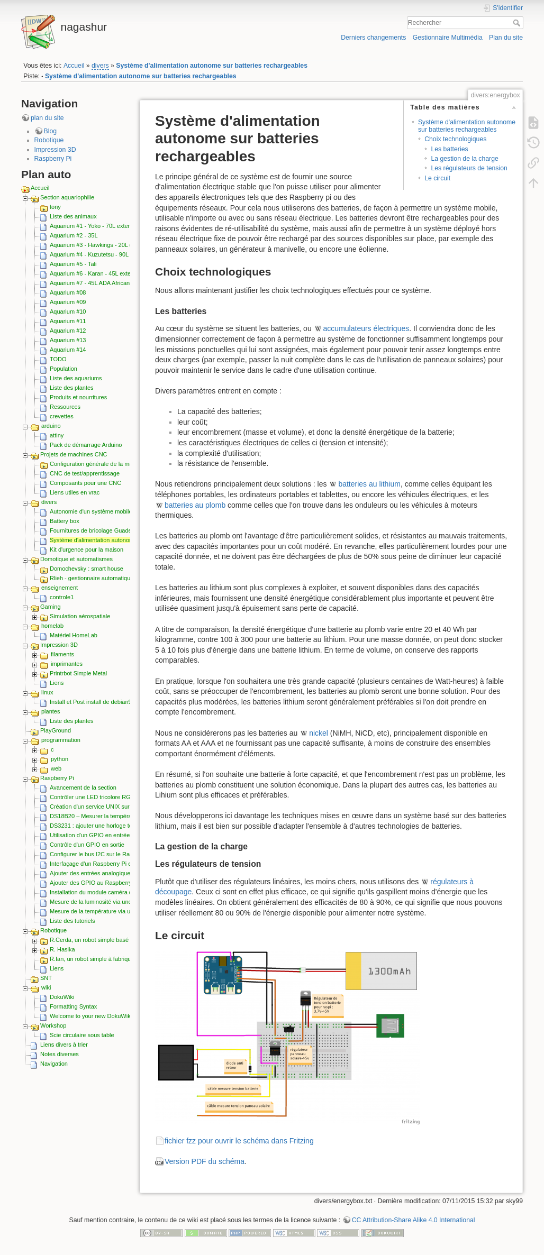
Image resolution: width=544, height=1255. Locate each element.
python (59, 759)
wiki (46, 987)
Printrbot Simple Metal (78, 673)
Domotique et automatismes (76, 559)
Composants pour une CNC (85, 483)
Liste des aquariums (76, 378)
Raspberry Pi (53, 158)
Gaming (50, 606)
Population (63, 368)
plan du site (47, 118)
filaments (62, 654)
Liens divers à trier (64, 1044)
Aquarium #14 (68, 349)
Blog (50, 131)
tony (55, 207)
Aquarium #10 (68, 311)
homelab (52, 625)
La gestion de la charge (464, 158)
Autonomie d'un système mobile (91, 511)
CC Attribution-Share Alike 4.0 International (413, 1220)
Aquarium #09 (68, 302)
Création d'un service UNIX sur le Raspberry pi (110, 806)
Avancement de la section (83, 787)
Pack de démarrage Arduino (86, 445)
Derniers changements (373, 37)
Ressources (65, 407)
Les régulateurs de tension (469, 168)
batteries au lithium (369, 484)
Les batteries (449, 149)
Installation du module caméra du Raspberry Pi (110, 892)
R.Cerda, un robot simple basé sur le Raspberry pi (114, 940)
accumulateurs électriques (366, 328)
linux (47, 692)
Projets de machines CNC (73, 454)
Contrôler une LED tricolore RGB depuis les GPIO (114, 797)
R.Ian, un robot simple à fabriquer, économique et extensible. (128, 959)
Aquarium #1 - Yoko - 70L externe (93, 226)
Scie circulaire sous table (82, 1035)
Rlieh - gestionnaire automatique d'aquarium (107, 578)
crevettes (62, 416)
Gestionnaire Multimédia (448, 37)
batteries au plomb (195, 505)
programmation (60, 740)
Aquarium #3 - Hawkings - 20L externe (99, 245)
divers (100, 65)
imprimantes (67, 664)
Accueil (74, 65)
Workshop (53, 1025)
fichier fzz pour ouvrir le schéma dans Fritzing (239, 1141)
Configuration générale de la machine (98, 464)
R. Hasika (62, 949)
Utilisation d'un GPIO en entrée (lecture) (101, 835)
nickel (318, 733)
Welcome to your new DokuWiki (91, 1016)
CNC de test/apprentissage (85, 473)
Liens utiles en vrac (74, 492)
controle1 (62, 597)
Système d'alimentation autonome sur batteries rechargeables (211, 65)
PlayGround (55, 730)
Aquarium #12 (68, 330)
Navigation (54, 1063)
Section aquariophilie (67, 197)
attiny (57, 435)
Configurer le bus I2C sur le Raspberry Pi (103, 854)
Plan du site (506, 37)
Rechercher (518, 22)
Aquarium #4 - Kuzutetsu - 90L (89, 254)
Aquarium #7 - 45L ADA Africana (91, 283)
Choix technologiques (455, 139)
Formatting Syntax (73, 1006)
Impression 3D (55, 149)
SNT (46, 978)
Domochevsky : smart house (86, 568)
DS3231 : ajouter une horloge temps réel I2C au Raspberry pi (129, 825)
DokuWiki (62, 997)
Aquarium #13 (68, 340)
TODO (58, 359)
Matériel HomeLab (73, 635)
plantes (50, 711)
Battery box (64, 521)
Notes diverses (59, 1054)
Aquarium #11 (68, 321)
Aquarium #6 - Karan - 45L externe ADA (101, 273)
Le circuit (437, 178)
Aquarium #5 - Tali (73, 264)
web (56, 768)
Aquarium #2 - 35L (74, 235)
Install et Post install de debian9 (91, 702)
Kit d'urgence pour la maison (86, 549)
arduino (51, 426)
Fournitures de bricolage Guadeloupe (98, 530)
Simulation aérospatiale (80, 616)
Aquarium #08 (68, 292)
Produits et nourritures (78, 397)
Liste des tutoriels (72, 921)
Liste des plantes (72, 387)
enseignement (59, 587)
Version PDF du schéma (204, 1161)
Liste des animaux (73, 216)
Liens (57, 683)
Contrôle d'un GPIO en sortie (87, 844)
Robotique (49, 140)
